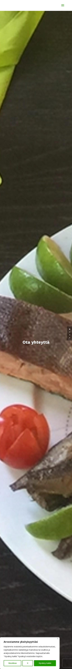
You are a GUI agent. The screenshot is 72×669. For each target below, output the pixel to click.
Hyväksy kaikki (45, 663)
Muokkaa (12, 663)
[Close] (57, 638)
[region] (30, 653)
